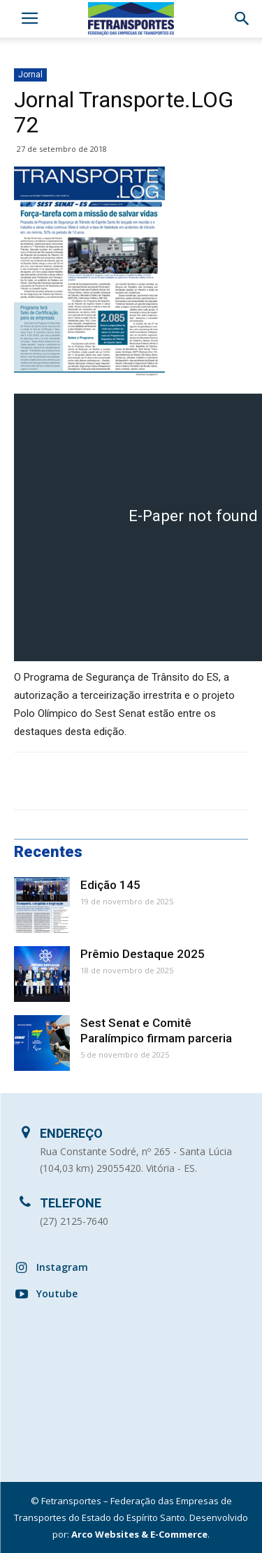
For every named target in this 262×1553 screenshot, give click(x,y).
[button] (242, 19)
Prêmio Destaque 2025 (142, 954)
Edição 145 (110, 885)
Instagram (62, 1267)
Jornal (30, 74)
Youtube (57, 1293)
